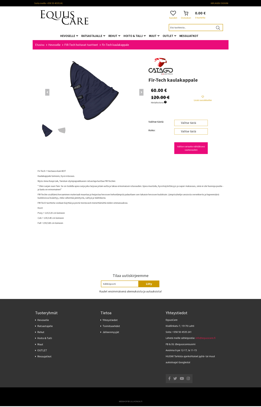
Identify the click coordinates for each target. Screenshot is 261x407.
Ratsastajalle (45, 327)
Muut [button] (154, 36)
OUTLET (42, 351)
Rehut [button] (114, 36)
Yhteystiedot (110, 320)
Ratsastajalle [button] (93, 36)
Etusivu (39, 46)
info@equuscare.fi (205, 339)
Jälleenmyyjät (111, 333)
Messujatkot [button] (188, 36)
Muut (40, 345)
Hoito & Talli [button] (135, 36)
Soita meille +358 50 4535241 (48, 3)
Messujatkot (44, 357)
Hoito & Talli (44, 339)
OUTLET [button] (169, 36)
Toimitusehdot (111, 327)
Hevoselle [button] (69, 36)
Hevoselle (43, 320)
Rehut (40, 333)
